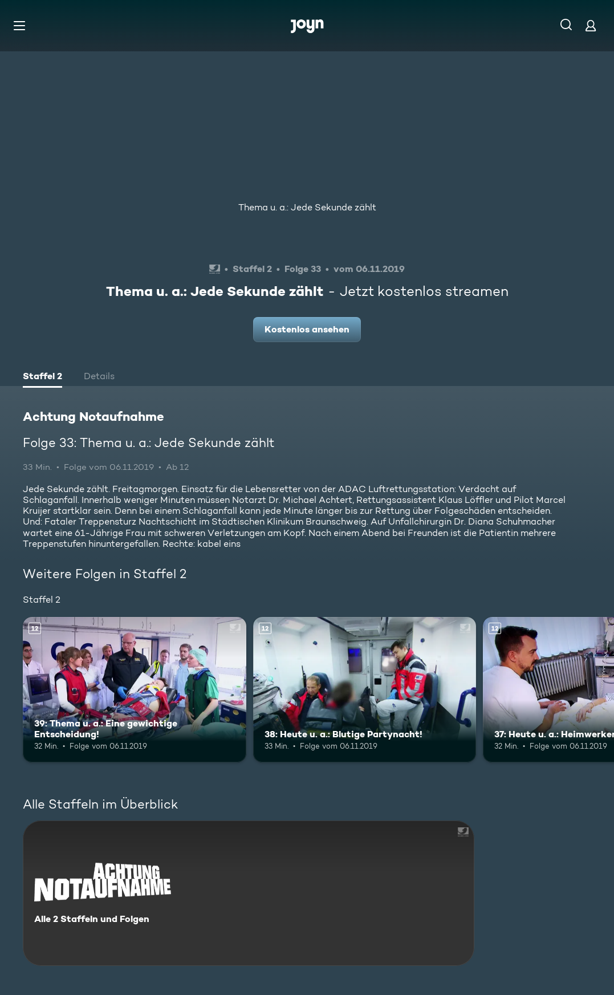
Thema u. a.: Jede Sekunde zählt (307, 207)
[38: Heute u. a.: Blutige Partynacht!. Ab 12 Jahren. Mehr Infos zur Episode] (365, 689)
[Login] (591, 25)
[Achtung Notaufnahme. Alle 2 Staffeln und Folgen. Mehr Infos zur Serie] (248, 893)
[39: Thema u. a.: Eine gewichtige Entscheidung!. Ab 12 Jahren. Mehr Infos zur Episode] (134, 689)
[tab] (42, 377)
